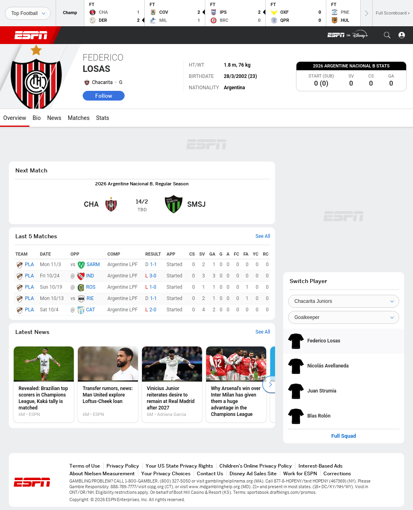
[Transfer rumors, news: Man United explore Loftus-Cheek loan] (108, 384)
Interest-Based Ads (320, 466)
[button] (387, 35)
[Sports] (27, 13)
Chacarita (102, 82)
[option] (44, 384)
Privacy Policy (122, 466)
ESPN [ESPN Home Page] (31, 35)
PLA (29, 264)
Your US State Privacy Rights (179, 466)
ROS (91, 287)
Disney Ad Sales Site (253, 473)
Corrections (337, 473)
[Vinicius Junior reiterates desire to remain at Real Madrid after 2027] (172, 384)
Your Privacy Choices (165, 473)
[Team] (343, 301)
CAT (90, 310)
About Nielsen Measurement (102, 473)
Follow (103, 95)
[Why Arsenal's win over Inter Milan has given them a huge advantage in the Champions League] (236, 384)
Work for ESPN (300, 473)
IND (90, 276)
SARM (93, 264)
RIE (90, 298)
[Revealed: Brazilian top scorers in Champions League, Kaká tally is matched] (44, 384)
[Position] (343, 317)
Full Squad (343, 436)
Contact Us (210, 473)
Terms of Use (84, 466)
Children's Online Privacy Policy (255, 466)
